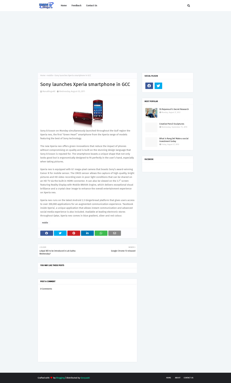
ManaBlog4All (48, 91)
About (177, 378)
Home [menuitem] (64, 5)
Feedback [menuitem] (76, 5)
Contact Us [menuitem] (91, 5)
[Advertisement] (115, 38)
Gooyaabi (85, 378)
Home (42, 75)
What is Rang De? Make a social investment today (173, 139)
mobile (50, 75)
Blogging (60, 378)
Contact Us (188, 378)
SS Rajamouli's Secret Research (174, 109)
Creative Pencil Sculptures (171, 124)
